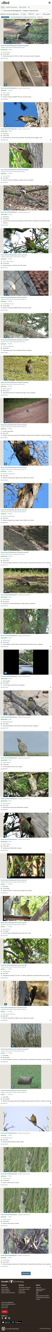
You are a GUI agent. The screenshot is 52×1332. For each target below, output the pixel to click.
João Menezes (6, 1260)
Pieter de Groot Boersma (9, 473)
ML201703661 (4, 352)
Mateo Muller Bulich (8, 721)
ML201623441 (4, 58)
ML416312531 (4, 1185)
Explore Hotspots (5, 1291)
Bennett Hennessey (7, 1137)
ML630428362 (4, 1144)
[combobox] (26, 10)
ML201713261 (4, 310)
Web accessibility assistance (8, 1304)
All (29, 7)
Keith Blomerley (6, 971)
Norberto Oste (6, 640)
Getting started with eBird (42, 1295)
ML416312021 (4, 1225)
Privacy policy (4, 1305)
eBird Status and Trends (24, 1287)
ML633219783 (4, 225)
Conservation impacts (24, 1289)
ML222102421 (4, 850)
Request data (22, 1292)
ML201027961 (4, 977)
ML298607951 (4, 809)
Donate (4, 1311)
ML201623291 (4, 182)
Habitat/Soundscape (11, 7)
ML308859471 (4, 769)
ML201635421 (4, 395)
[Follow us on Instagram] (9, 1318)
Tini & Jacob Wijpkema (8, 346)
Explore (4, 1285)
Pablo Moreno (6, 599)
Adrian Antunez (7, 762)
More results (26, 1273)
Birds (2, 7)
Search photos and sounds (8, 1292)
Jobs (37, 1294)
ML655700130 (4, 605)
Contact (38, 1299)
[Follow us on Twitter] (6, 1318)
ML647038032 (4, 646)
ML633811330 (4, 140)
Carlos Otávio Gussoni (8, 261)
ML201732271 (4, 267)
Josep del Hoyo (6, 929)
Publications (22, 1291)
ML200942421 (4, 480)
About (38, 1285)
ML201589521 (4, 437)
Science (21, 1285)
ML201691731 (4, 893)
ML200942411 (4, 1020)
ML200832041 (4, 1061)
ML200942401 (4, 522)
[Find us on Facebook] (2, 1318)
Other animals (22, 7)
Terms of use (4, 1307)
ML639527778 (4, 728)
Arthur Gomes (6, 92)
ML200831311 (4, 1103)
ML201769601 (4, 99)
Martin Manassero (7, 388)
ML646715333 (4, 687)
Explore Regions (5, 1289)
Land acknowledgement (7, 1302)
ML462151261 (4, 565)
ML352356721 (4, 1266)
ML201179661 (4, 935)
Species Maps (4, 1287)
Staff (37, 1292)
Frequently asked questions (43, 1297)
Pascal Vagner (6, 558)
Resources (38, 1287)
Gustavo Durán (6, 52)
